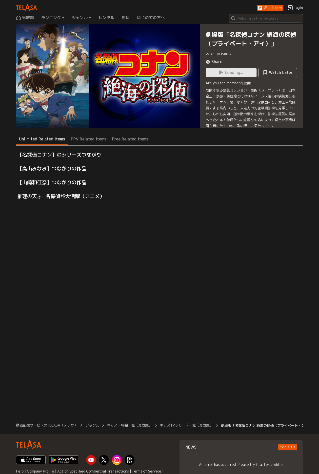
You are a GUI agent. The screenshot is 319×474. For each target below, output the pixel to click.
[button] (270, 8)
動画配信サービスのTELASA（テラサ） (47, 425)
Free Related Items (130, 139)
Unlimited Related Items (42, 139)
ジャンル (92, 425)
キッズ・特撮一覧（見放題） (129, 425)
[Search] (266, 18)
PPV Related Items (88, 139)
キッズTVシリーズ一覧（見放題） (186, 425)
